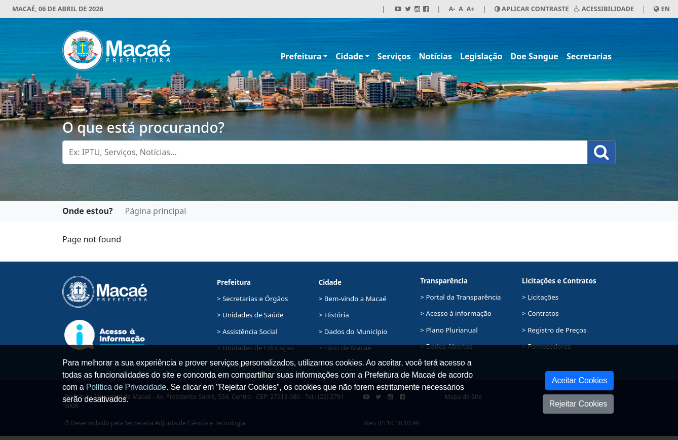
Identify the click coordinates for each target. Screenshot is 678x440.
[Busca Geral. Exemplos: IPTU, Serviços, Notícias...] (325, 152)
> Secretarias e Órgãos (252, 298)
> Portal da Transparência (460, 297)
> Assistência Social (247, 331)
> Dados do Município (353, 331)
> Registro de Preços (554, 330)
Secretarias (589, 56)
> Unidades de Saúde (250, 314)
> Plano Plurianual (448, 330)
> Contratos (540, 313)
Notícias (435, 56)
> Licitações (540, 297)
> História (334, 314)
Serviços (394, 56)
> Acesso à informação (455, 313)
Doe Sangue (534, 56)
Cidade (349, 56)
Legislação (481, 56)
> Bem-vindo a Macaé (353, 298)
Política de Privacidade (126, 387)
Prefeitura (301, 56)
